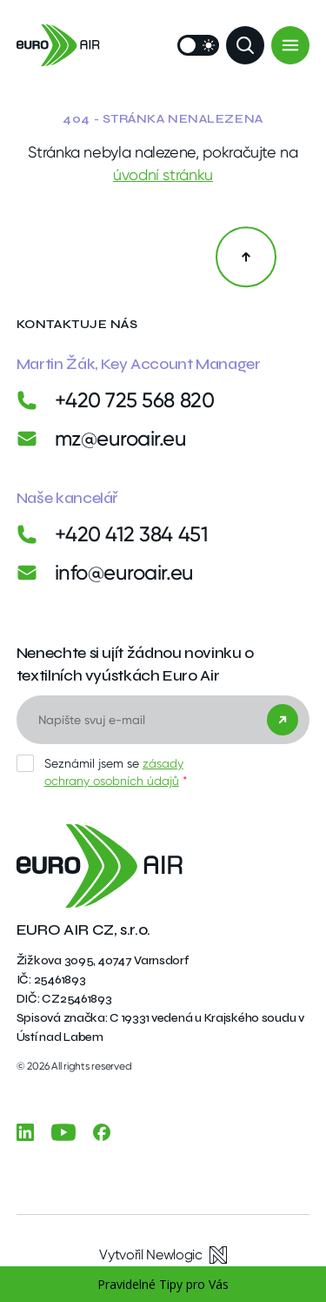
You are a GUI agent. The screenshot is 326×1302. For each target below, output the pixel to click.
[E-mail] (163, 719)
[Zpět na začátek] (246, 256)
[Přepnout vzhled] (198, 45)
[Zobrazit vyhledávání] (245, 45)
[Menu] (290, 45)
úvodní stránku (163, 174)
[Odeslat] (282, 719)
